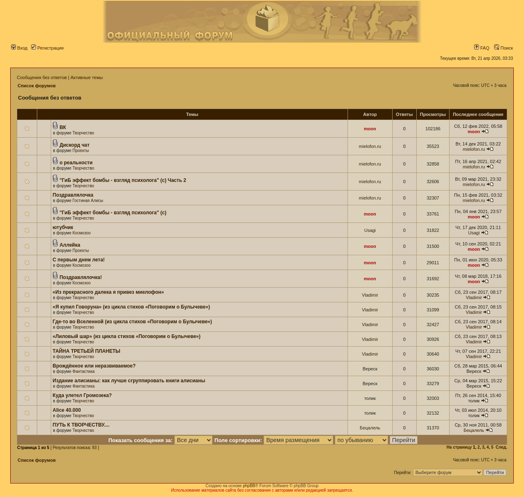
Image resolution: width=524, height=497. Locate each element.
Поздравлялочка (73, 195)
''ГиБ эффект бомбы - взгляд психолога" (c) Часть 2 (122, 180)
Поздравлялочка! (80, 277)
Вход (19, 47)
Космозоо (81, 233)
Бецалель (370, 427)
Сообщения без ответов (42, 77)
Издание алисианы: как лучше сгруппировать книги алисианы (129, 381)
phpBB (249, 485)
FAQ (481, 47)
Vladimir (370, 295)
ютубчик (63, 227)
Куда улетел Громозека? (82, 395)
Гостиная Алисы (87, 200)
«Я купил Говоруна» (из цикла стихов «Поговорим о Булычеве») (131, 307)
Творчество (83, 133)
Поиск (503, 47)
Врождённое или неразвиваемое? (94, 366)
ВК (62, 127)
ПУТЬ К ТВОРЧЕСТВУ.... (81, 425)
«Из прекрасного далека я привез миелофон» (108, 292)
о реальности (76, 163)
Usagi (370, 230)
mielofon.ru (370, 146)
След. (501, 447)
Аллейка (69, 245)
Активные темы (86, 77)
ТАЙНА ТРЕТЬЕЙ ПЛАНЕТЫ (86, 351)
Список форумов (37, 85)
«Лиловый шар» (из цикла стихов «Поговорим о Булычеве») (127, 336)
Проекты (80, 150)
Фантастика (83, 371)
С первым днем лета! (79, 260)
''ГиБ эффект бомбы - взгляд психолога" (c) (112, 213)
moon (370, 128)
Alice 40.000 (67, 410)
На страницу (459, 447)
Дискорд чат (74, 145)
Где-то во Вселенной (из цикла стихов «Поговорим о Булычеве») (132, 322)
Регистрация (47, 47)
